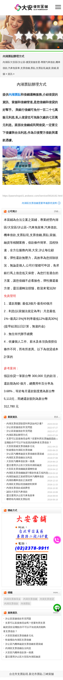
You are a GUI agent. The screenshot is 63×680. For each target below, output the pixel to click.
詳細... (57, 211)
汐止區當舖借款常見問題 (19, 427)
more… (56, 592)
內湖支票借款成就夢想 (18, 487)
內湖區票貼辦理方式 (17, 434)
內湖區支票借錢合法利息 (19, 457)
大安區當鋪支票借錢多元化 (20, 446)
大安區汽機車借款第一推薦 (20, 461)
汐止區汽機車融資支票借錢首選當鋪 (25, 453)
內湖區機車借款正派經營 (19, 480)
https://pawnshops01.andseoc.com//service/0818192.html (32, 195)
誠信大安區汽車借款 (17, 491)
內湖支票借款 (11, 603)
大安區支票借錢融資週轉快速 (21, 468)
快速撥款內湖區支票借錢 (19, 450)
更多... (57, 417)
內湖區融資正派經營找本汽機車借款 (25, 476)
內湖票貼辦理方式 (13, 56)
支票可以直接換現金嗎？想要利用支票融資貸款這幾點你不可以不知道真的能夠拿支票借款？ (24, 627)
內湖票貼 (25, 603)
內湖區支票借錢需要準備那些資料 (39, 203)
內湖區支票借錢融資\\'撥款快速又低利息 (27, 472)
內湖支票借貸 (47, 599)
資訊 (10, 74)
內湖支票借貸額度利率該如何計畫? (24, 423)
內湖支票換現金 (12, 599)
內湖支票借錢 (30, 599)
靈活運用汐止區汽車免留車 (20, 495)
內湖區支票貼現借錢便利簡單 (21, 484)
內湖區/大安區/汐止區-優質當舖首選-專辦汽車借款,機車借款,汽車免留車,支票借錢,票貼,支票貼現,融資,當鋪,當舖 (31, 68)
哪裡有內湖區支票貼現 (18, 499)
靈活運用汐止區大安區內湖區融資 (24, 465)
